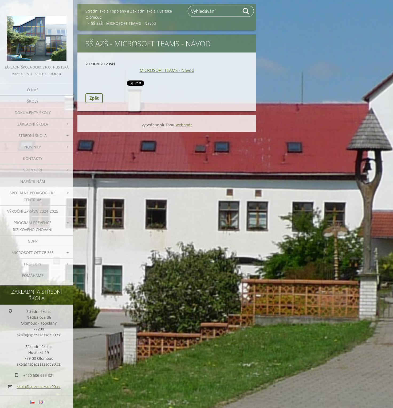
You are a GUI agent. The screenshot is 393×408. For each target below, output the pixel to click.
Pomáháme (33, 275)
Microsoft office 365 (32, 252)
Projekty (32, 263)
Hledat (246, 11)
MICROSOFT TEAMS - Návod (167, 70)
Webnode (183, 124)
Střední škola (32, 135)
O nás (32, 89)
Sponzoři (32, 169)
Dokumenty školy (33, 112)
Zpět (94, 98)
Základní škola (32, 124)
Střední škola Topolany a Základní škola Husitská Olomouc (128, 14)
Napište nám (32, 181)
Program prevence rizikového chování (32, 226)
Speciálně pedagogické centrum (33, 196)
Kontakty (32, 158)
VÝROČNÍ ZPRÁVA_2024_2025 (32, 211)
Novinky (32, 147)
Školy (32, 101)
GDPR (33, 241)
